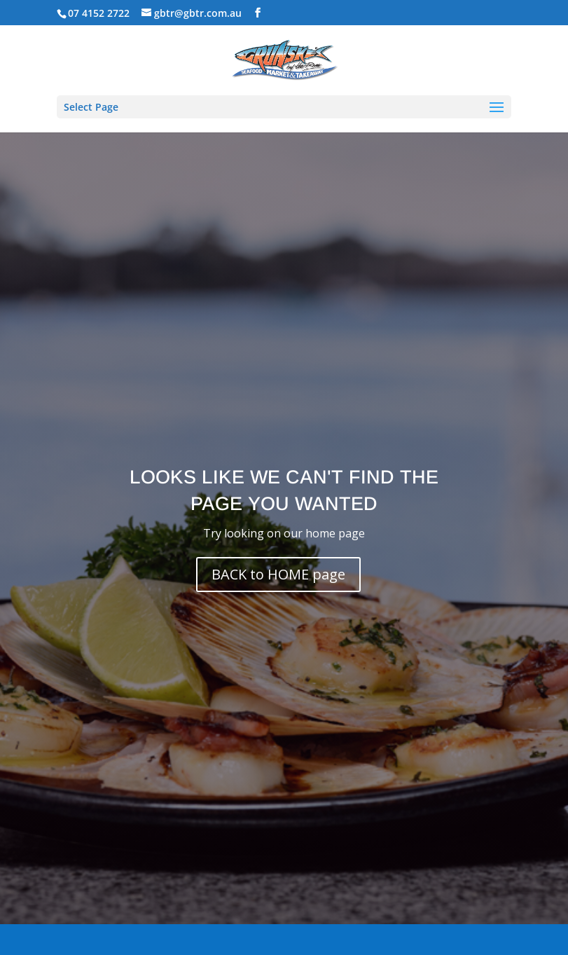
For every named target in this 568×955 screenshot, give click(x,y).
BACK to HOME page (278, 574)
